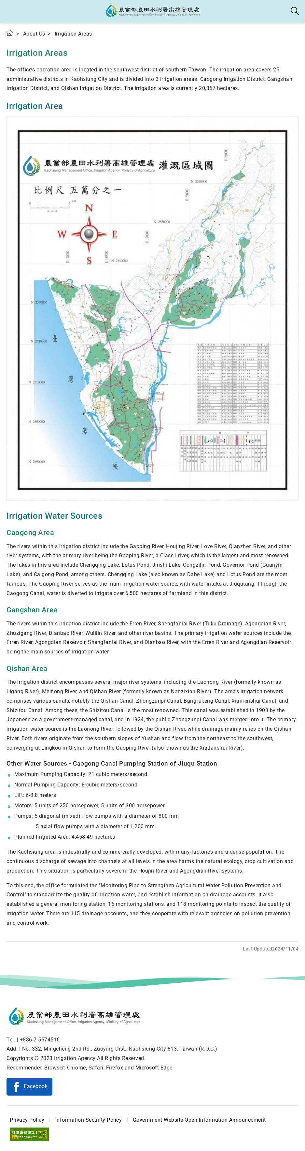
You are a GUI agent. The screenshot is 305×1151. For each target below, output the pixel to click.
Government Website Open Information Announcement (199, 1120)
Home (10, 33)
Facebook (36, 1086)
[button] (10, 11)
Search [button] (295, 11)
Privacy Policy (27, 1120)
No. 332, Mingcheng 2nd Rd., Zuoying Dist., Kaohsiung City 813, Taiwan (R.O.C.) (119, 1049)
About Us (34, 34)
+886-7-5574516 (40, 1040)
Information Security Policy (88, 1120)
